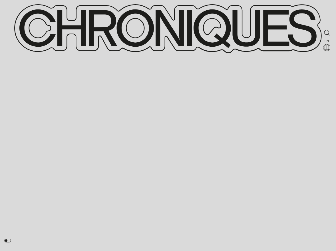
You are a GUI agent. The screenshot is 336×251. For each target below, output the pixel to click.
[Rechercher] (326, 32)
